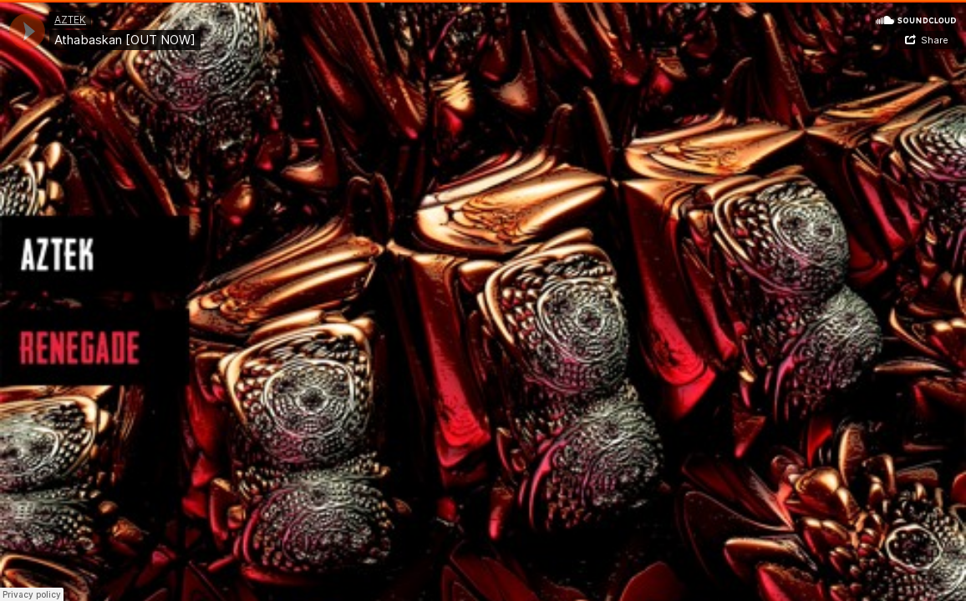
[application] (27, 31)
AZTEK (70, 19)
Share (934, 40)
